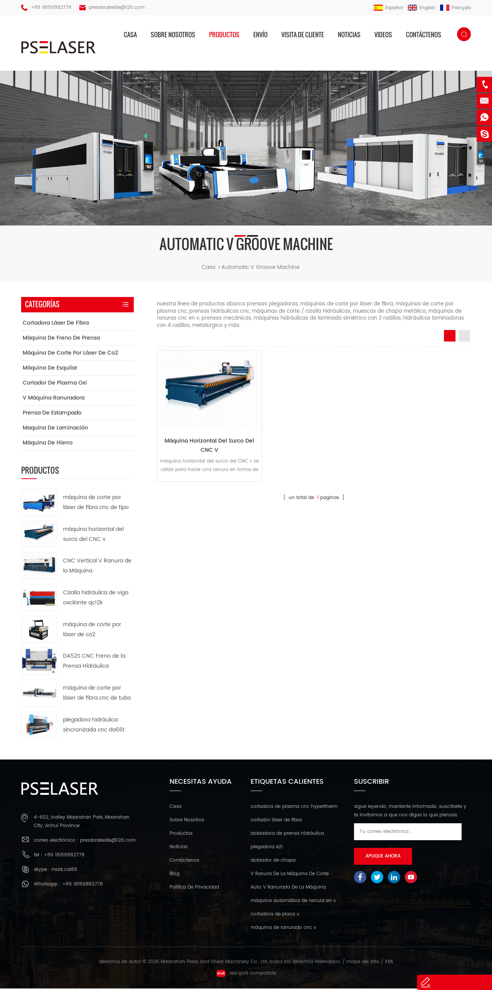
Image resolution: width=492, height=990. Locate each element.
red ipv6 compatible (246, 975)
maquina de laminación (55, 429)
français (455, 8)
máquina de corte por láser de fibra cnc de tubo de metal (97, 694)
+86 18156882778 (51, 7)
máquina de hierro (48, 443)
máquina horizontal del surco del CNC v (206, 443)
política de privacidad (194, 888)
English (421, 8)
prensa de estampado (52, 414)
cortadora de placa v (275, 915)
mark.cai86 (64, 871)
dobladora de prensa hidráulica (287, 835)
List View (464, 337)
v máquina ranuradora (54, 399)
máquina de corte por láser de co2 (70, 354)
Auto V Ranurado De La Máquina (288, 888)
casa (130, 34)
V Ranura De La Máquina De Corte (290, 875)
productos (224, 34)
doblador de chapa (273, 862)
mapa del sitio (362, 963)
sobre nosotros (173, 34)
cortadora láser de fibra (56, 324)
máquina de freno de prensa (61, 339)
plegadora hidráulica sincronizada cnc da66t (94, 725)
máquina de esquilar (50, 369)
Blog (175, 875)
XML (389, 963)
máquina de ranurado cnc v (283, 929)
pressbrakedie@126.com (117, 7)
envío (260, 34)
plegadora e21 (267, 848)
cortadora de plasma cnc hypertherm (294, 808)
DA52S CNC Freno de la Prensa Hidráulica (94, 662)
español (388, 8)
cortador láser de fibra (276, 821)
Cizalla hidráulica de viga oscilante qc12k (95, 598)
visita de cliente (302, 34)
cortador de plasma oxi (55, 384)
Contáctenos (423, 34)
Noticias (349, 34)
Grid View (449, 337)
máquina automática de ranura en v (293, 902)
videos (383, 34)
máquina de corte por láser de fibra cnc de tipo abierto (96, 504)
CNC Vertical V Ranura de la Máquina (97, 567)
